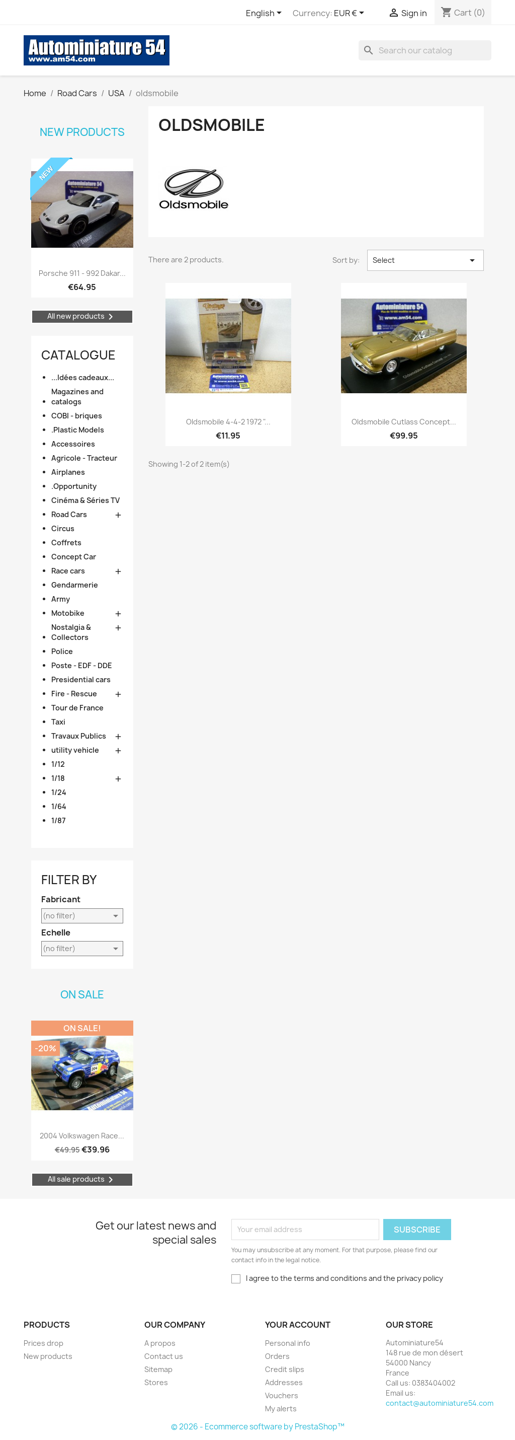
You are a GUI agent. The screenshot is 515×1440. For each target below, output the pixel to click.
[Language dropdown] (265, 14)
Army (60, 599)
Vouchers (281, 1395)
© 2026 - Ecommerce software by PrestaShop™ (258, 1426)
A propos (160, 1343)
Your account (297, 1324)
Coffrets (66, 542)
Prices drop (43, 1343)
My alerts (281, 1408)
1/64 (58, 806)
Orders (277, 1356)
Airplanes (68, 472)
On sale (82, 994)
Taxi (58, 722)
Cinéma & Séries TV (85, 500)
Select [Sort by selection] (425, 260)
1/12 (58, 764)
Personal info (287, 1343)
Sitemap (158, 1369)
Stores (156, 1382)
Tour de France (77, 707)
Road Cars (69, 514)
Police (62, 651)
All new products (82, 317)
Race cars (68, 570)
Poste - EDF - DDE (81, 665)
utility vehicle (75, 750)
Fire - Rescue (74, 693)
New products (82, 132)
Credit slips (284, 1369)
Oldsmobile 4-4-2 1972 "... (228, 421)
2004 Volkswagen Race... (82, 1135)
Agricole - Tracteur (84, 458)
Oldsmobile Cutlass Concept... (404, 421)
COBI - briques (76, 415)
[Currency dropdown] (351, 14)
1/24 (58, 792)
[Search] (425, 50)
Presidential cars (81, 679)
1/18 (58, 778)
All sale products (82, 1180)
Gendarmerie (74, 585)
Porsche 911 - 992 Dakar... (82, 273)
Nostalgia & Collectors (71, 632)
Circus (62, 528)
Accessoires (73, 444)
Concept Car (73, 556)
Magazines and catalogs (77, 396)
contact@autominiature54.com (439, 1403)
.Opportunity (74, 486)
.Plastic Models (77, 430)
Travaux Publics (78, 736)
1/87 (58, 820)
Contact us (163, 1356)
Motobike (67, 613)
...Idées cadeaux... (82, 377)
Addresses (284, 1382)
